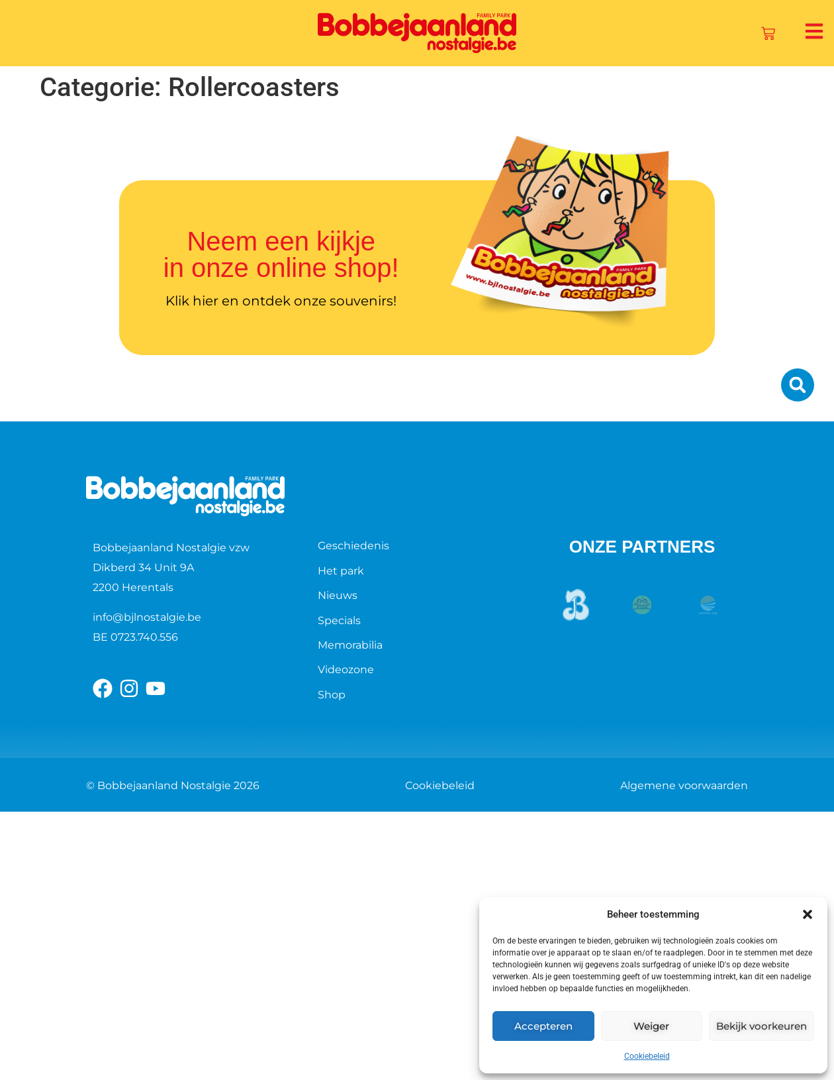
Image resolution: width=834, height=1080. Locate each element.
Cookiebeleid (647, 1056)
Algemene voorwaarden (684, 785)
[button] (807, 914)
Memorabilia (350, 645)
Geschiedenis (353, 545)
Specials (339, 620)
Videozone (346, 669)
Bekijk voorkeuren (761, 1026)
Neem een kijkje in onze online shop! (281, 254)
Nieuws (337, 595)
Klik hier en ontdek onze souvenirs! (280, 301)
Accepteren (543, 1026)
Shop (332, 694)
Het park (341, 571)
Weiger (651, 1026)
